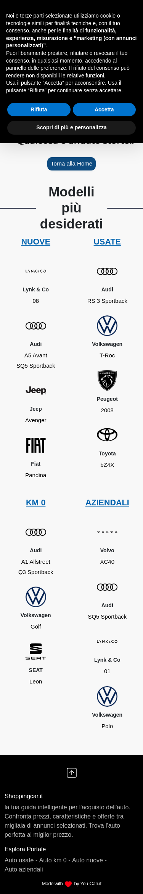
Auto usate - (21, 860)
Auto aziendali (24, 869)
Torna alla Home (71, 163)
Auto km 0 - (55, 860)
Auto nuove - (89, 860)
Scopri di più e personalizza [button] (71, 127)
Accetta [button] (104, 109)
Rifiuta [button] (39, 109)
